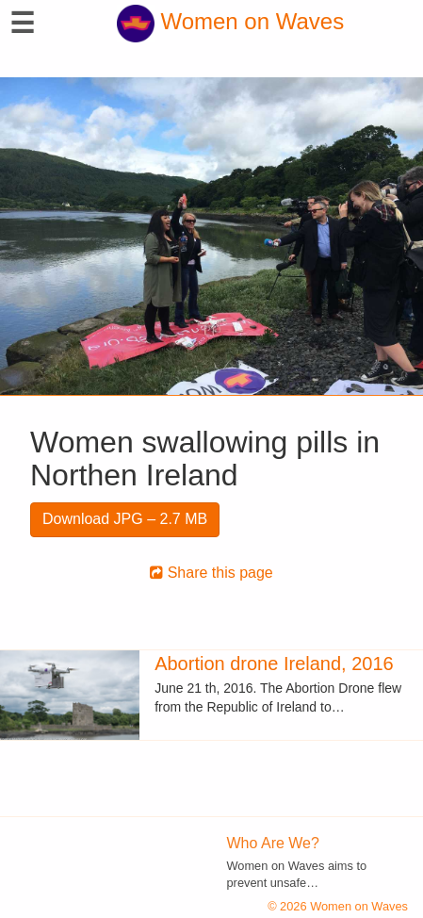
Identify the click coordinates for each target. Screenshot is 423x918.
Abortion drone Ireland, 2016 (274, 663)
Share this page (211, 573)
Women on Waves (230, 21)
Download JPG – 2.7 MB (124, 519)
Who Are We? (273, 843)
